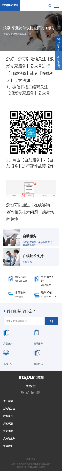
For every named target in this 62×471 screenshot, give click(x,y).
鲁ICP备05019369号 (42, 464)
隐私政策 (31, 459)
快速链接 (8, 446)
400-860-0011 (47, 285)
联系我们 (8, 416)
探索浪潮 (8, 423)
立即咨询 (19, 296)
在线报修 (27, 262)
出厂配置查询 (30, 242)
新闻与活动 (9, 408)
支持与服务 (9, 438)
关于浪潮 (8, 401)
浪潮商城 (8, 431)
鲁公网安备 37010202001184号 (31, 467)
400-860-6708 (21, 281)
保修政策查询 (45, 242)
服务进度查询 (30, 244)
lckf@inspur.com (48, 296)
